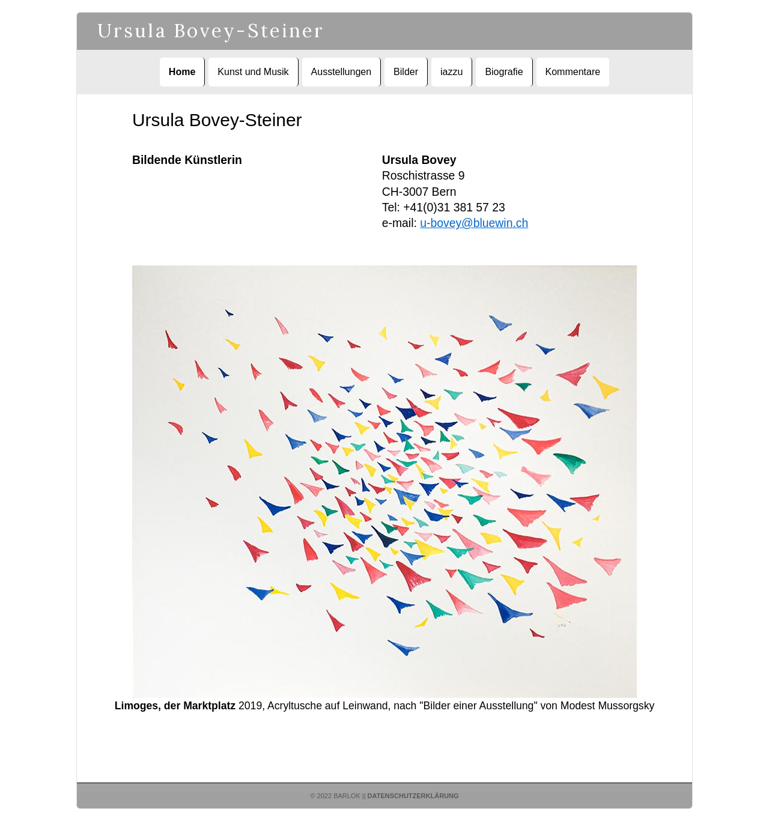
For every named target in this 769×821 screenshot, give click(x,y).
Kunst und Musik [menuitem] (252, 72)
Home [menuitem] (182, 72)
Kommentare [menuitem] (573, 72)
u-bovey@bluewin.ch (474, 222)
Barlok (346, 795)
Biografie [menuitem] (504, 72)
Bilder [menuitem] (406, 72)
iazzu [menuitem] (451, 72)
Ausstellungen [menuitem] (341, 72)
